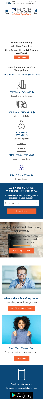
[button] (36, 12)
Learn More (21, 57)
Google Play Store (21, 395)
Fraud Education (20, 175)
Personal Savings (20, 92)
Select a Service (21, 203)
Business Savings (21, 133)
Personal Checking (20, 112)
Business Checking (20, 155)
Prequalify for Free (21, 251)
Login (36, 11)
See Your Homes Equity (21, 308)
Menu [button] (7, 11)
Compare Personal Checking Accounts (20, 74)
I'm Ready (21, 358)
